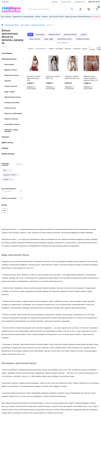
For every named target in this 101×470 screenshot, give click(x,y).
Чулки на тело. (8, 288)
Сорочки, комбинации (13, 113)
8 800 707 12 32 (93, 2)
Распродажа (59, 48)
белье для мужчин (66, 406)
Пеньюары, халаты (12, 124)
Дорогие (84, 48)
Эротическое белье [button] (56, 16)
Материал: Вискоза (38, 25)
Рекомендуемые (41, 48)
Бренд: (4, 205)
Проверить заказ (80, 2)
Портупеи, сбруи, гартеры (11, 130)
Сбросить (20, 164)
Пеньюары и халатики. (11, 344)
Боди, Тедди (9, 91)
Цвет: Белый (25, 25)
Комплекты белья (11, 75)
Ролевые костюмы (12, 102)
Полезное (13, 137)
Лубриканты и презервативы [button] (23, 16)
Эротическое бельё (12, 25)
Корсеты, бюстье (11, 119)
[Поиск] (72, 9)
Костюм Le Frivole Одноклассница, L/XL (33, 78)
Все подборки (63, 43)
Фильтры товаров (5, 164)
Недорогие (68, 48)
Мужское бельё (10, 70)
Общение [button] (81, 16)
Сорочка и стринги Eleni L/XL (53, 77)
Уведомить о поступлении (31, 88)
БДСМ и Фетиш (13, 143)
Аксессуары (9, 64)
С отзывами (92, 48)
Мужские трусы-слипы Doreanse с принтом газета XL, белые (91, 78)
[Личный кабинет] (80, 9)
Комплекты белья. (9, 275)
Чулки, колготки (10, 86)
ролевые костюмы (49, 246)
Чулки (5, 328)
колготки (12, 328)
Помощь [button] (88, 16)
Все (4, 210)
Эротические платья (12, 97)
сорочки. (13, 314)
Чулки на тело (10, 108)
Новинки (13, 148)
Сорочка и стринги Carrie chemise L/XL (72, 77)
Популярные (77, 48)
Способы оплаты (66, 2)
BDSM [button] (37, 16)
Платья (5, 314)
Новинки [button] (44, 16)
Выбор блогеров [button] (71, 16)
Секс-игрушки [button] (6, 16)
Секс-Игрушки (13, 53)
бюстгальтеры (15, 301)
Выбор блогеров (13, 154)
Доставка (55, 2)
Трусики (7, 81)
